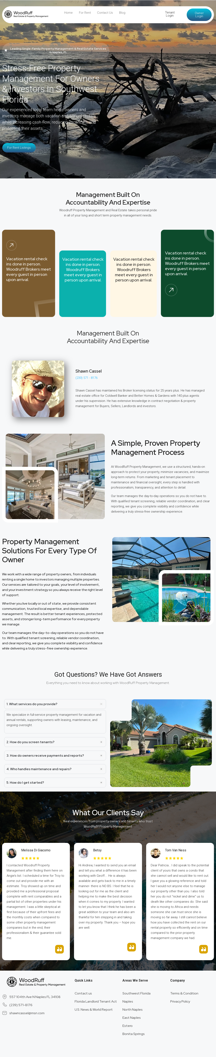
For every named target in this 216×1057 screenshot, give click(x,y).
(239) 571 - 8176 (86, 378)
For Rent (85, 13)
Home (68, 13)
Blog (122, 13)
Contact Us (105, 13)
